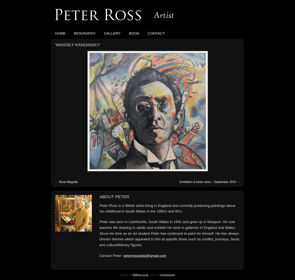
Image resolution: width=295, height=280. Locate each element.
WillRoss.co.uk (140, 274)
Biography (85, 33)
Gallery (112, 33)
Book (134, 33)
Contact (156, 33)
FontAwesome (167, 274)
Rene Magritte (66, 182)
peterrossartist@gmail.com (144, 256)
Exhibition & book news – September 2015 (209, 182)
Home (60, 33)
